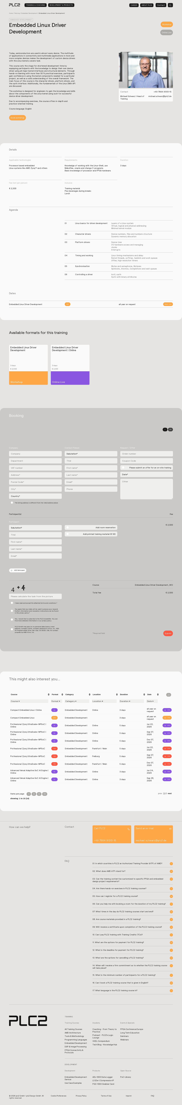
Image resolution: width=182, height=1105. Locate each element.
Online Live (167, 32)
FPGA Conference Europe (132, 1029)
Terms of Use (106, 1097)
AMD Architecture (73, 1033)
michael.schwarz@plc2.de (160, 96)
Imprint (129, 1097)
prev (160, 794)
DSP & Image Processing (76, 1047)
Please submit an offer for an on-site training (150, 468)
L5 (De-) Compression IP (104, 1081)
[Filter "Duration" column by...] (131, 701)
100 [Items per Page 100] (45, 794)
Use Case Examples (73, 1084)
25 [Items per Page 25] (34, 794)
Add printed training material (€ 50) (99, 534)
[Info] (166, 710)
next (170, 794)
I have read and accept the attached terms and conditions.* (36, 603)
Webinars (124, 1040)
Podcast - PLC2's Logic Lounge (103, 1036)
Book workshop (18, 118)
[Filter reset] (168, 695)
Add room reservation (106, 527)
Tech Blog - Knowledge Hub (103, 1046)
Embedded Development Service (76, 1079)
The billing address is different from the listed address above (36, 503)
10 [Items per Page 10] (28, 794)
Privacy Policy (81, 1097)
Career (134, 5)
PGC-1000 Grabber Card (104, 1085)
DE (165, 429)
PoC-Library (125, 1078)
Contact (161, 5)
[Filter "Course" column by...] (29, 701)
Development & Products (61, 5)
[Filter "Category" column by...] (76, 701)
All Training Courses (74, 1029)
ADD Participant (18, 571)
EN (170, 429)
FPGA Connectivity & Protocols (74, 1052)
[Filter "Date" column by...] (152, 701)
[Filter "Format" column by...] (56, 701)
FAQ (152, 1097)
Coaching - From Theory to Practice (104, 1030)
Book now (168, 304)
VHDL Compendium (101, 1041)
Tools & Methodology (74, 1036)
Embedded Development (30, 13)
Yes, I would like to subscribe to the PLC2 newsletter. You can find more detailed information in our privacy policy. (36, 620)
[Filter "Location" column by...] (104, 701)
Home (11, 13)
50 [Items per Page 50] (39, 794)
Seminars (124, 1036)
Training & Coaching (35, 5)
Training (18, 13)
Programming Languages (76, 1040)
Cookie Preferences (59, 1097)
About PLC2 (147, 5)
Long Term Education (130, 1033)
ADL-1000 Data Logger (103, 1078)
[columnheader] (29, 694)
